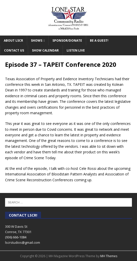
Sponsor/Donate (67, 40)
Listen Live (76, 50)
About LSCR (13, 40)
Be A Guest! (99, 40)
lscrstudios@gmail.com (22, 242)
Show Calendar (45, 50)
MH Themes (108, 256)
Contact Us (14, 50)
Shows (36, 40)
